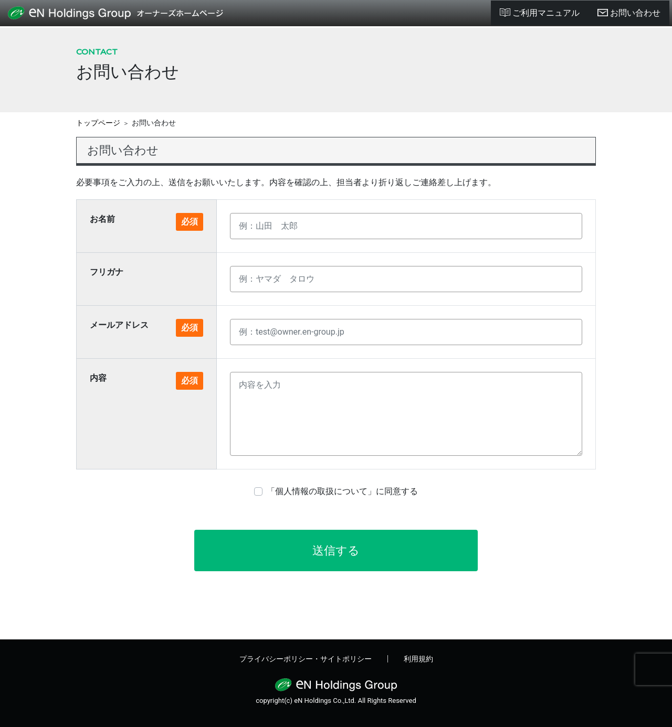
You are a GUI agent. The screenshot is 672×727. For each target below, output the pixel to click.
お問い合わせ (628, 13)
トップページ (98, 123)
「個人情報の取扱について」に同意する (342, 491)
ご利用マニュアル (540, 13)
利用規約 (418, 659)
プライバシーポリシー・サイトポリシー (305, 659)
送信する (336, 550)
